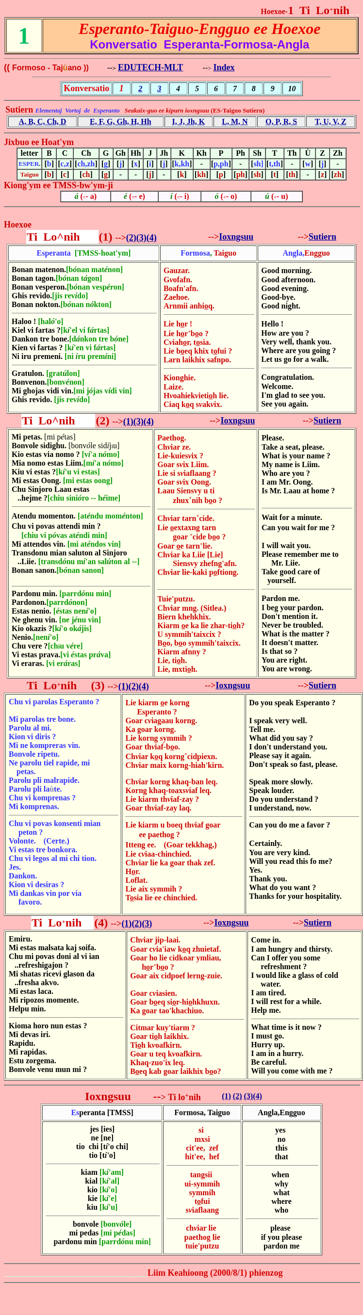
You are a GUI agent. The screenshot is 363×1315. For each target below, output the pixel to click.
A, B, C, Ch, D (42, 121)
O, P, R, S (281, 121)
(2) (131, 238)
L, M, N (235, 121)
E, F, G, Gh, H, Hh (120, 121)
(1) (128, 421)
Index (223, 67)
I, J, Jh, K (188, 121)
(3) (141, 238)
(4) (152, 238)
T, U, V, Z (330, 121)
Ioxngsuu (236, 237)
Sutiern (322, 237)
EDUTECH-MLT (150, 67)
